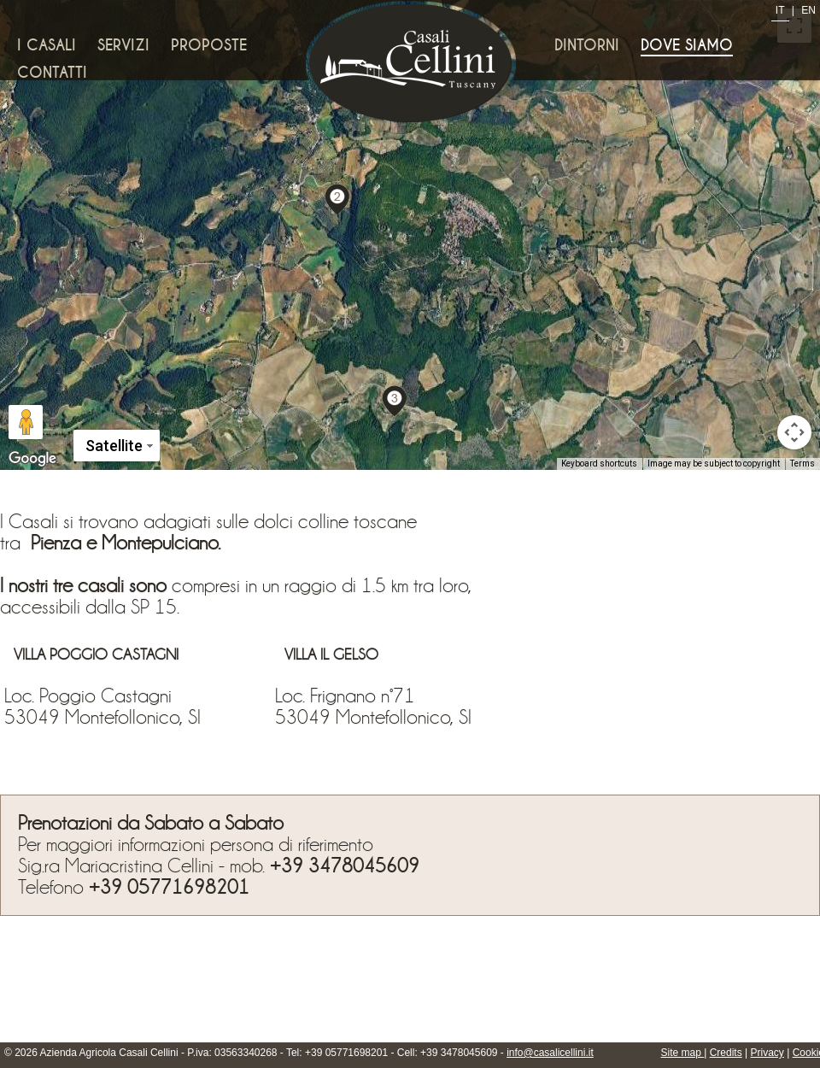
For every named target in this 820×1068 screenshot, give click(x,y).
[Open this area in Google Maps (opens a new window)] (32, 459)
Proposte (209, 45)
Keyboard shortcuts (599, 463)
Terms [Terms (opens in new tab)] (802, 463)
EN (808, 10)
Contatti (52, 72)
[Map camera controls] (794, 432)
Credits (726, 1053)
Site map (683, 1053)
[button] (337, 198)
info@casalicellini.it (550, 1053)
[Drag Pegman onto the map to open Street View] (26, 422)
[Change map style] (116, 445)
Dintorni (586, 45)
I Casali (46, 45)
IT (780, 10)
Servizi (123, 45)
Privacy (767, 1053)
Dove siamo (687, 45)
